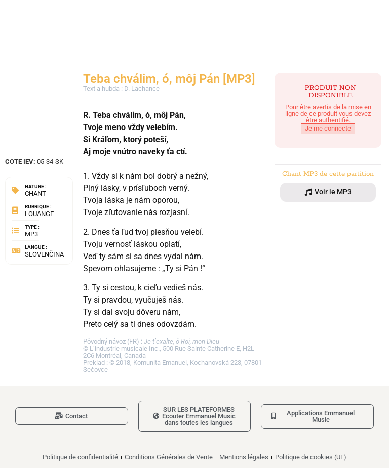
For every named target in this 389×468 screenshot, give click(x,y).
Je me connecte (328, 128)
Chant (35, 193)
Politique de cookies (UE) (310, 457)
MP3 (31, 234)
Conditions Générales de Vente (169, 457)
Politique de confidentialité (80, 457)
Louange (39, 214)
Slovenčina (44, 254)
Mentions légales (243, 457)
